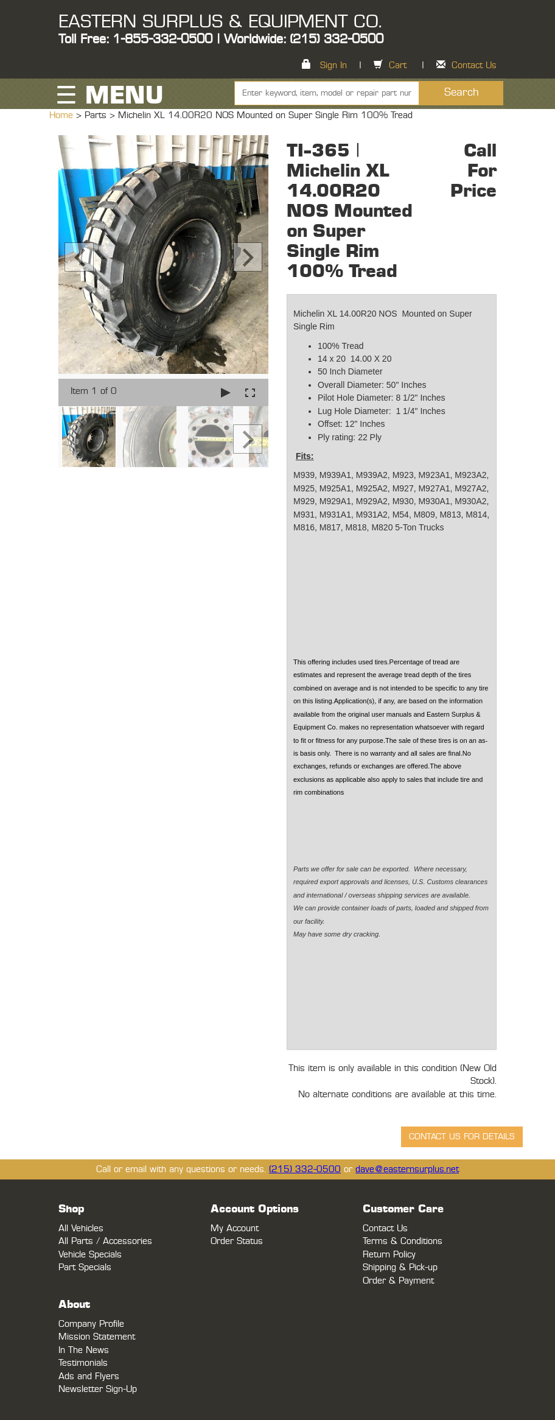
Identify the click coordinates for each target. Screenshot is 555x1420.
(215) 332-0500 (305, 1169)
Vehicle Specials (90, 1254)
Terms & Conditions (402, 1241)
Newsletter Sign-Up (97, 1389)
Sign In (333, 65)
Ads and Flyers (88, 1376)
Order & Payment (398, 1280)
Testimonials (83, 1363)
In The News (83, 1350)
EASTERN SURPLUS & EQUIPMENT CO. (220, 22)
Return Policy (389, 1254)
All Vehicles (80, 1228)
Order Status (237, 1241)
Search (461, 92)
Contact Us (474, 65)
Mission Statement (96, 1336)
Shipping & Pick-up (400, 1267)
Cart (398, 65)
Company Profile (91, 1324)
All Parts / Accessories (105, 1241)
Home (62, 115)
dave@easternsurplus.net (407, 1169)
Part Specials (84, 1267)
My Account (235, 1228)
